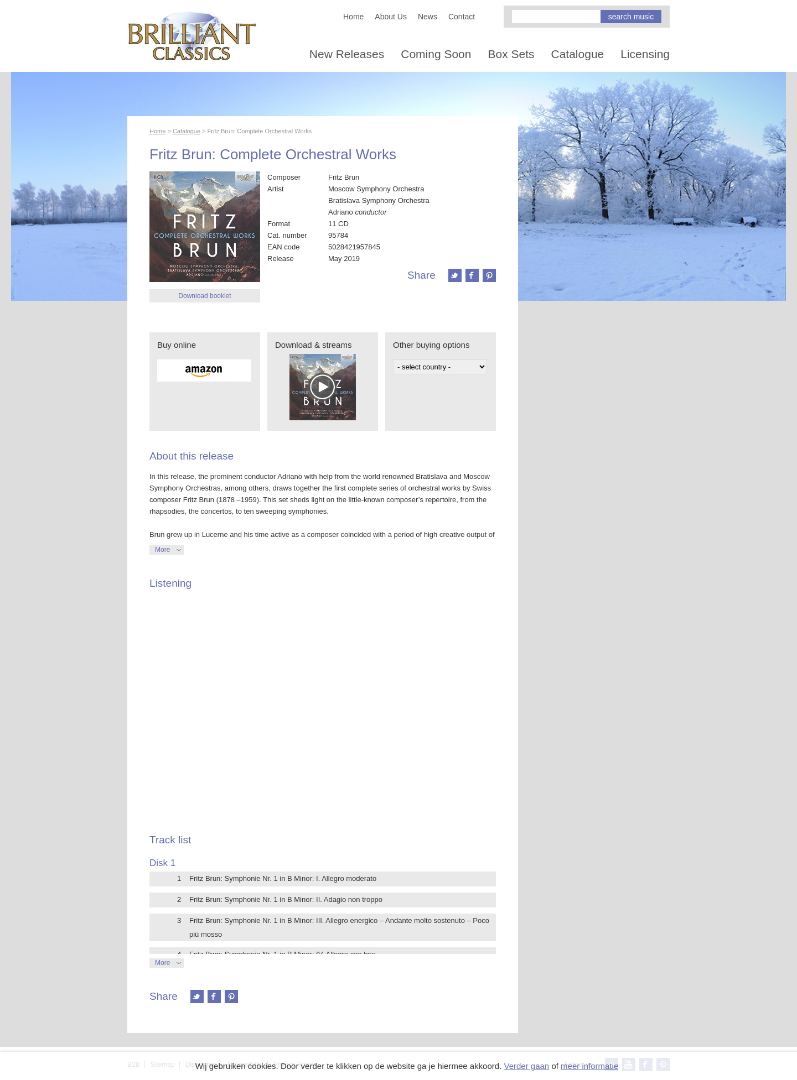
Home (353, 16)
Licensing (645, 54)
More (162, 550)
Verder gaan (526, 1066)
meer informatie (589, 1066)
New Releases (346, 54)
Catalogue (577, 54)
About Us (391, 16)
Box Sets (511, 54)
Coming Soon (436, 54)
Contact (461, 16)
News (427, 16)
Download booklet (204, 296)
